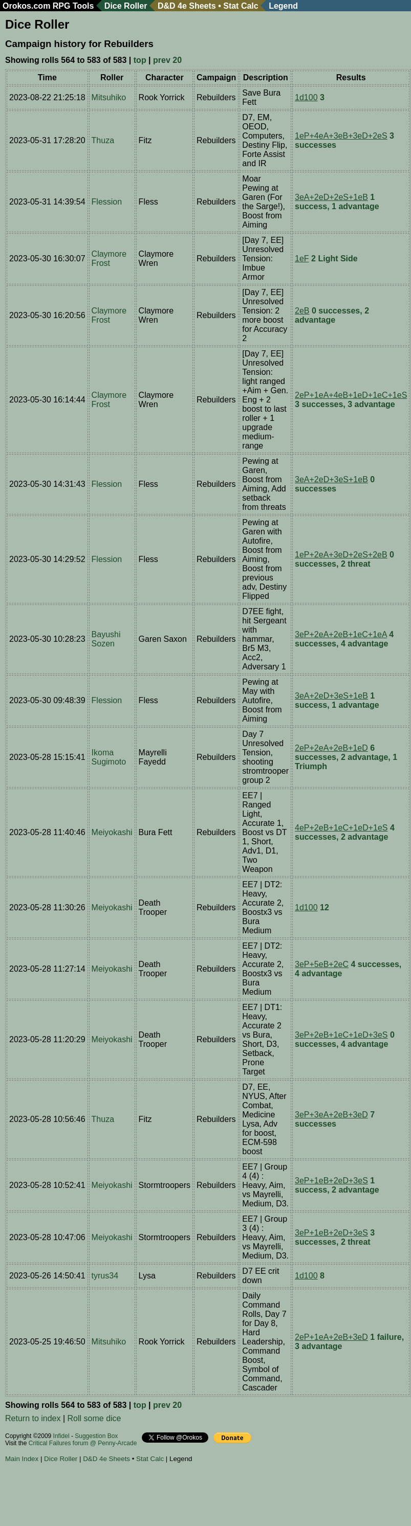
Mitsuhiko (109, 97)
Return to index (33, 1418)
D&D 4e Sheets (187, 6)
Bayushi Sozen (106, 639)
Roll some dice (94, 1418)
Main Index (21, 1459)
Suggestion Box (96, 1436)
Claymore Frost (109, 258)
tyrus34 (105, 1275)
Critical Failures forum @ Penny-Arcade (83, 1443)
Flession (107, 201)
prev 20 (167, 60)
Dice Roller (125, 6)
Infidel (61, 1436)
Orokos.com (26, 6)
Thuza (103, 140)
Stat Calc (240, 6)
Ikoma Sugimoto (109, 757)
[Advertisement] (191, 1496)
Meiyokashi (112, 832)
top (140, 60)
